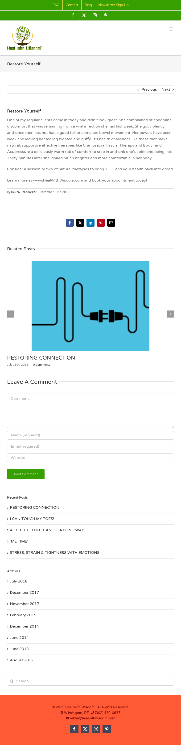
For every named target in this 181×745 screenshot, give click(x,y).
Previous (149, 89)
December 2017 (24, 592)
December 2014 (24, 626)
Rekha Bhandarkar (24, 192)
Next (165, 89)
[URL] (90, 457)
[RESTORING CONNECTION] (90, 263)
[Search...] (90, 681)
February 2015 (23, 615)
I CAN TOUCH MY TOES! (32, 518)
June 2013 (19, 649)
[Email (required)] (90, 446)
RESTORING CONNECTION (41, 358)
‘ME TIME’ (19, 541)
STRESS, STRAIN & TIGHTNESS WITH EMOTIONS (54, 552)
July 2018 (18, 581)
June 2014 (19, 637)
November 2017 (24, 603)
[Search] (11, 681)
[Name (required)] (90, 435)
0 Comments (41, 364)
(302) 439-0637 (107, 713)
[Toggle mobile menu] (171, 29)
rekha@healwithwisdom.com (92, 718)
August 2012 (21, 660)
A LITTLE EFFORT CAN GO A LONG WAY (47, 530)
